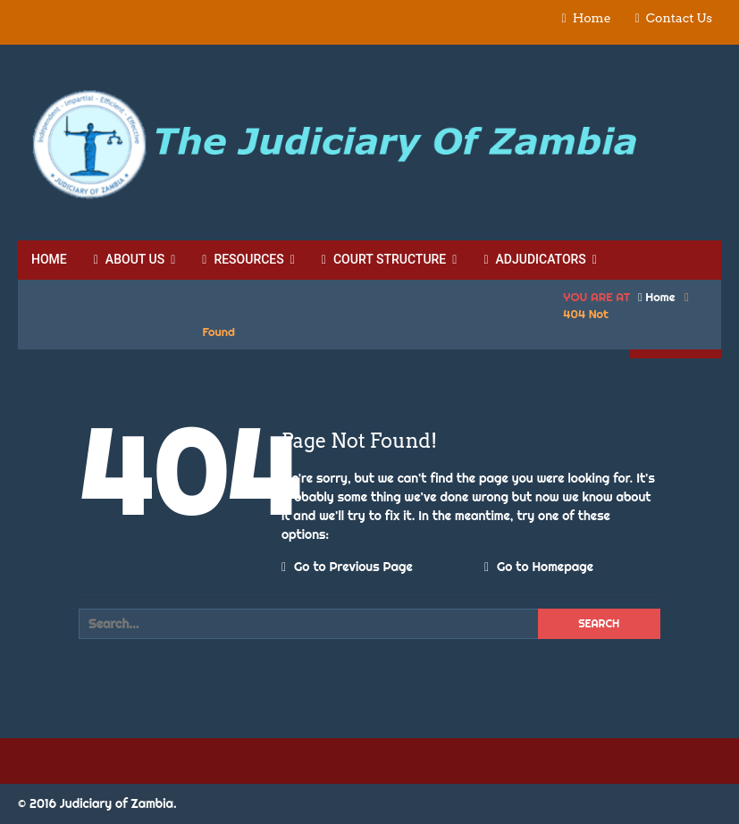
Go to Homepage (538, 567)
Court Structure (384, 259)
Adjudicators (534, 259)
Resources (242, 259)
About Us (129, 259)
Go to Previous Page (347, 567)
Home (592, 18)
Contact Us (679, 18)
